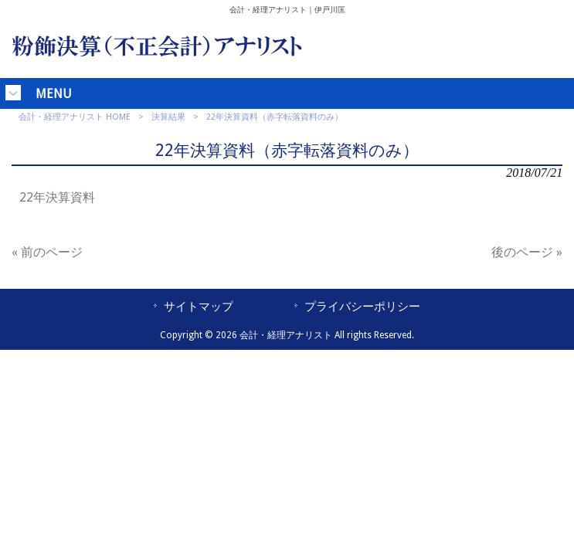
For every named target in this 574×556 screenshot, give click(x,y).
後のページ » (526, 252)
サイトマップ (198, 307)
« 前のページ (47, 252)
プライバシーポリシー (362, 307)
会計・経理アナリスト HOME (75, 117)
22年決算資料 (57, 197)
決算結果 (168, 117)
